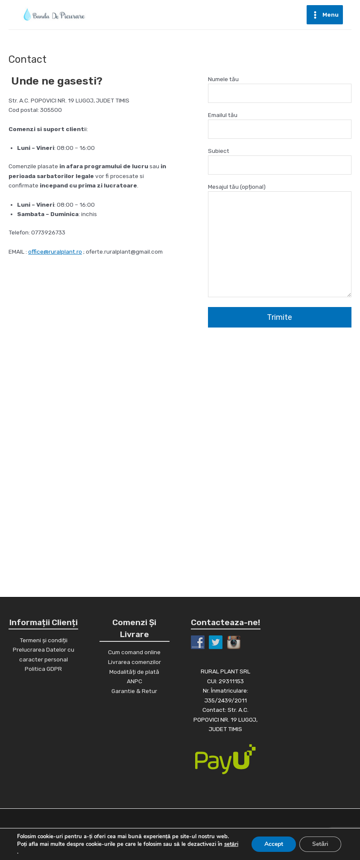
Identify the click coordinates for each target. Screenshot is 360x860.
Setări (320, 844)
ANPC (134, 681)
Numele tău (279, 89)
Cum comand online (134, 652)
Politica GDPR (43, 668)
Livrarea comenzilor (134, 661)
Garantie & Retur (134, 690)
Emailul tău (279, 125)
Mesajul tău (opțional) (279, 241)
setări (231, 844)
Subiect (279, 161)
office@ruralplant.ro (55, 251)
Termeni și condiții (43, 640)
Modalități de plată (134, 671)
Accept (273, 844)
